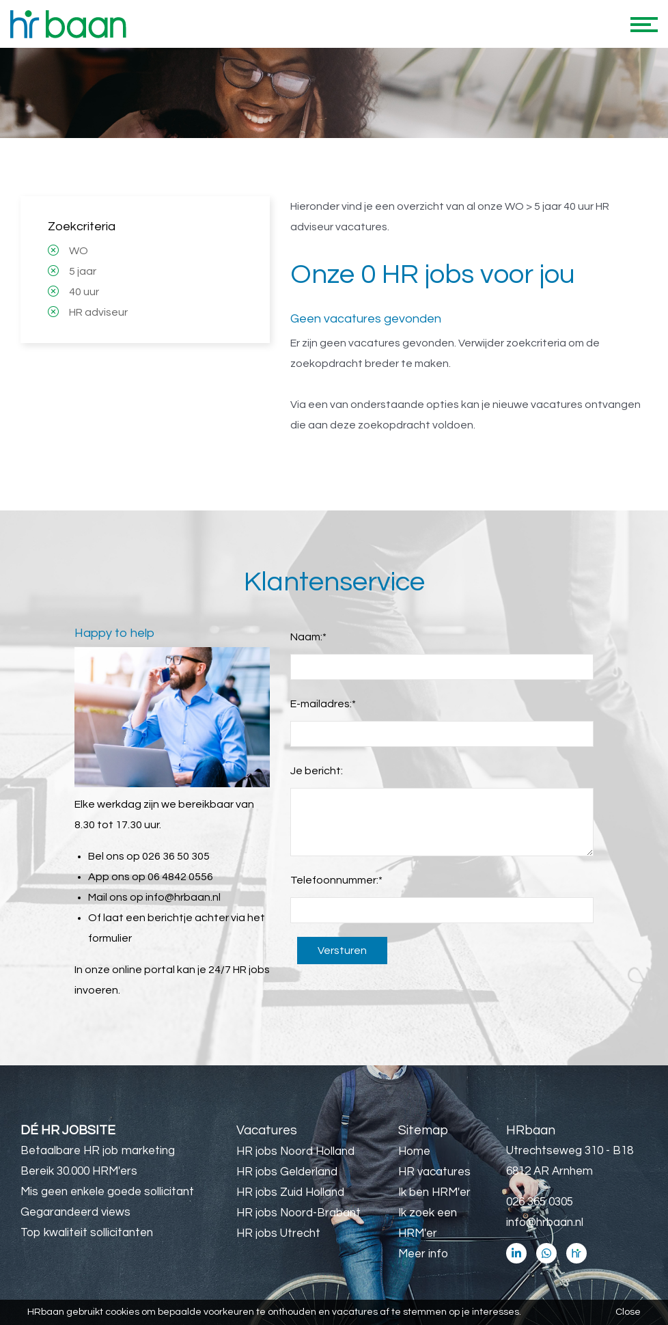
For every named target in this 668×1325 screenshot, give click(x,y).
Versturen (342, 950)
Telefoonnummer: (336, 880)
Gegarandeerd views (75, 1212)
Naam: (308, 636)
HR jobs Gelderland (286, 1172)
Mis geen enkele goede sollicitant (107, 1192)
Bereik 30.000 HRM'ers (78, 1171)
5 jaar (82, 271)
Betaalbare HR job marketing (97, 1151)
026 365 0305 (539, 1202)
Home (414, 1151)
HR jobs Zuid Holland (290, 1192)
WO (78, 250)
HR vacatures (434, 1172)
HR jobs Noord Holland (295, 1151)
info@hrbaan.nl (183, 897)
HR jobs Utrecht (278, 1233)
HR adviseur (98, 312)
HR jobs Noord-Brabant (298, 1213)
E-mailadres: (323, 703)
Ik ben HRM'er (434, 1192)
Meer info (423, 1254)
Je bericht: (316, 770)
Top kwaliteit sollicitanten (86, 1233)
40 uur (84, 291)
